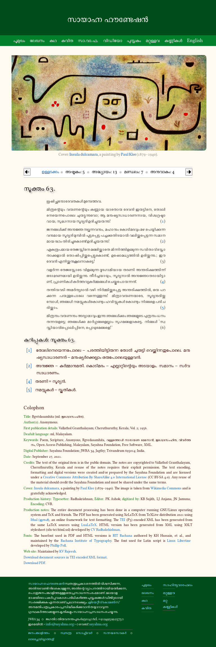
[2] (29, 365)
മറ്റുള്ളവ (169, 592)
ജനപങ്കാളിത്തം (39, 633)
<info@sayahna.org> (60, 624)
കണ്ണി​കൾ (173, 40)
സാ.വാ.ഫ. (88, 40)
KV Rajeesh (67, 551)
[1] (29, 350)
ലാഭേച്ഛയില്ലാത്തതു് (41, 639)
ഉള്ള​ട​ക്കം (50, 171)
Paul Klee (128, 154)
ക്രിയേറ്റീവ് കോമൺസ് (104, 602)
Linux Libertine (179, 541)
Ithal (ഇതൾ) (40, 520)
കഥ (53, 40)
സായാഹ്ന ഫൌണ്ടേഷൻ (46, 583)
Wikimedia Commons (165, 488)
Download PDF (34, 563)
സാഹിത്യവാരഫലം (169, 584)
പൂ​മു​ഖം (19, 40)
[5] (29, 389)
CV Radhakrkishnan (105, 530)
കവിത (67, 40)
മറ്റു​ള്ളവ (152, 40)
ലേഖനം (37, 40)
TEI (122, 520)
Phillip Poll (58, 545)
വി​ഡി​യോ (112, 40)
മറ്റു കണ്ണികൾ (169, 603)
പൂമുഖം (146, 584)
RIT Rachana (122, 536)
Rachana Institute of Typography (86, 541)
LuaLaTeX (88, 525)
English (195, 40)
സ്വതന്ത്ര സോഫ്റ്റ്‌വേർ (76, 633)
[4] (29, 381)
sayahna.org (98, 624)
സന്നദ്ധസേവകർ (114, 633)
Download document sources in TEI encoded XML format (65, 557)
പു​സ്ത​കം (134, 40)
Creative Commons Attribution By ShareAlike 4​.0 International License (95, 477)
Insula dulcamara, (84, 154)
